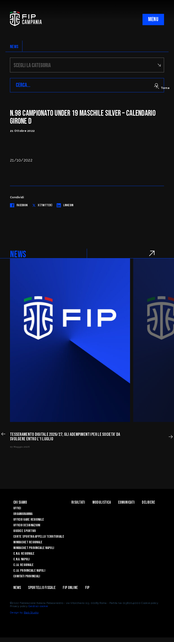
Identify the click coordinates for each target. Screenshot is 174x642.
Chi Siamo (20, 502)
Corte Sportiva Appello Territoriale (38, 536)
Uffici (17, 508)
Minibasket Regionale (28, 542)
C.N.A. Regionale (23, 553)
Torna (162, 88)
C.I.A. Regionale (23, 565)
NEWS (14, 46)
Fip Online (70, 587)
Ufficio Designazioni (26, 525)
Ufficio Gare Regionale (28, 519)
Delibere (148, 502)
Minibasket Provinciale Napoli (33, 548)
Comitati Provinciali (26, 576)
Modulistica (101, 502)
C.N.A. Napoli (21, 559)
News (17, 587)
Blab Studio (31, 612)
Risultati (78, 502)
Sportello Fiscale (42, 587)
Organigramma (22, 514)
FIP (87, 587)
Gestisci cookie (38, 606)
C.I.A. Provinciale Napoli (29, 570)
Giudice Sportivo (24, 531)
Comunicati (126, 502)
